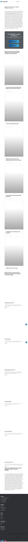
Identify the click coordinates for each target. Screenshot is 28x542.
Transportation (2, 510)
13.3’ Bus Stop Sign (3, 502)
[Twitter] (2, 541)
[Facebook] (1, 541)
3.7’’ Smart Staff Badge (3, 499)
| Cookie (18, 535)
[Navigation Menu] (17, 1)
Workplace (2, 506)
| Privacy (18, 536)
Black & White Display (11, 13)
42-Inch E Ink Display (8, 431)
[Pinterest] (5, 541)
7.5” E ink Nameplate (3, 501)
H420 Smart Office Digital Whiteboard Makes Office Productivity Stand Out (13, 88)
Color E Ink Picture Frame (9, 462)
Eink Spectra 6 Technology (9, 302)
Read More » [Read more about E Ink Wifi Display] (6, 343)
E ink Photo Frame (3, 509)
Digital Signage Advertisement (10, 370)
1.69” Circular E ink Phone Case (5, 498)
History (2, 517)
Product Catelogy (3, 528)
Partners (2, 516)
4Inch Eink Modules (8, 401)
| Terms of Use (18, 538)
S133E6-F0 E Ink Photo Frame (12, 268)
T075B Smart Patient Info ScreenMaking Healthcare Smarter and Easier (13, 160)
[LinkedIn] (4, 541)
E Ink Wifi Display (8, 339)
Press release (2, 523)
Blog (1, 524)
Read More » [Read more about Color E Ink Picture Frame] (6, 466)
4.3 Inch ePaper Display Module (12, 123)
